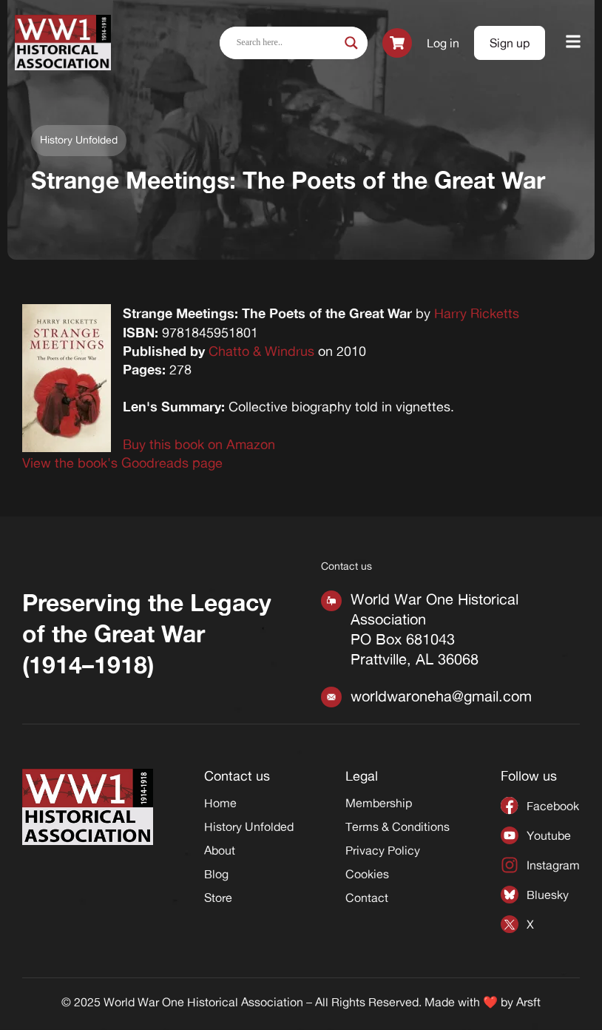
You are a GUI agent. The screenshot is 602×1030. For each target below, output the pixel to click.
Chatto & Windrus (261, 351)
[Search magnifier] (351, 43)
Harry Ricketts (476, 313)
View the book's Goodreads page (122, 462)
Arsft (528, 1001)
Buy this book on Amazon (199, 444)
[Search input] (287, 43)
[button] (573, 42)
